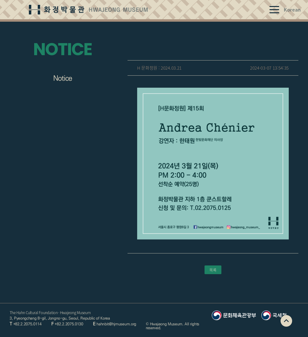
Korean (292, 9)
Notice (62, 78)
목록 (212, 270)
